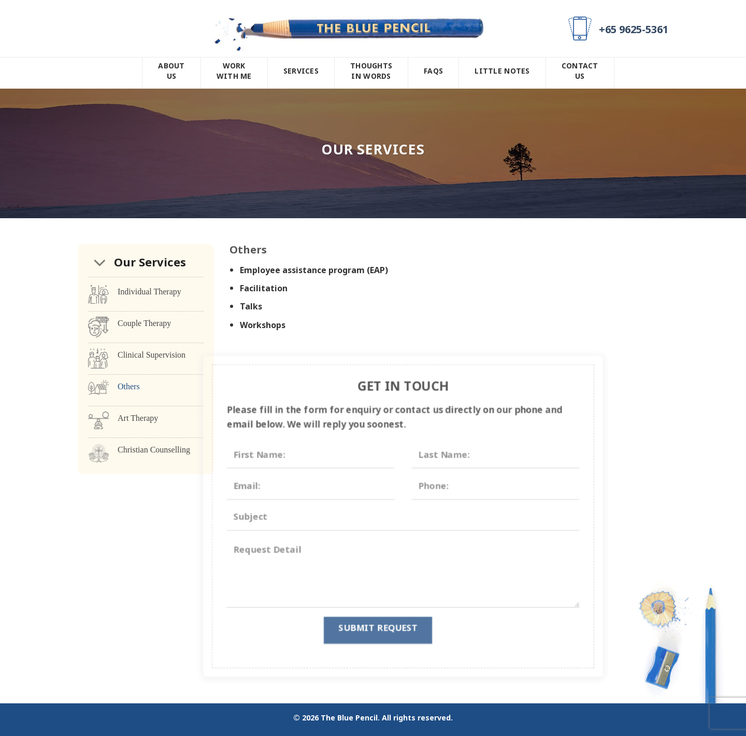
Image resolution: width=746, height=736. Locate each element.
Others (129, 386)
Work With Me (234, 73)
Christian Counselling (154, 449)
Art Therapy (138, 418)
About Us (171, 73)
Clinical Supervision (151, 354)
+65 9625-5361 (633, 32)
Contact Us (580, 73)
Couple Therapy (144, 323)
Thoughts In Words (371, 73)
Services (301, 72)
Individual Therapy (149, 291)
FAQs (433, 72)
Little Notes (502, 72)
